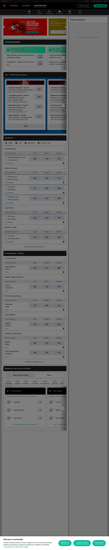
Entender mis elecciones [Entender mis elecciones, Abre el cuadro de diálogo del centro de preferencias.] (65, 543)
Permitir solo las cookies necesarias (82, 543)
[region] (54, 543)
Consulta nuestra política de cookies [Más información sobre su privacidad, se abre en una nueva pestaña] (16, 547)
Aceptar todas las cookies (99, 543)
